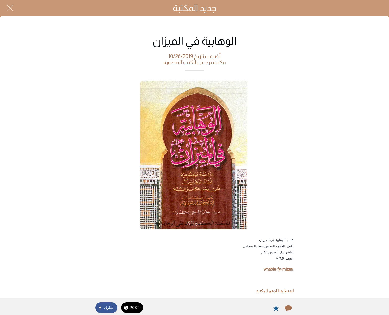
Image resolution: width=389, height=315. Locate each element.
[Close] (10, 8)
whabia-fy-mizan (278, 269)
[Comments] (288, 308)
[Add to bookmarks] (276, 308)
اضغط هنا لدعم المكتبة (275, 291)
